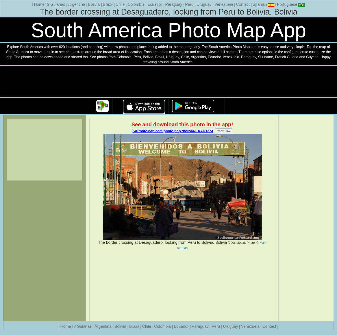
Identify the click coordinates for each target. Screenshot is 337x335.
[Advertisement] (182, 285)
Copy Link (223, 131)
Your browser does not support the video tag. (168, 81)
